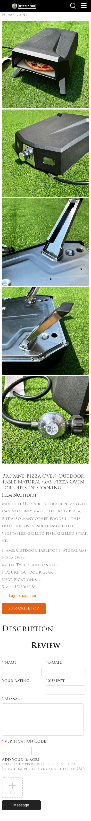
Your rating (15, 681)
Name (9, 663)
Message (12, 699)
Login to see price (22, 596)
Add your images (43, 764)
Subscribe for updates (23, 610)
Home (8, 15)
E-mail (54, 663)
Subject (55, 681)
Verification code (24, 742)
